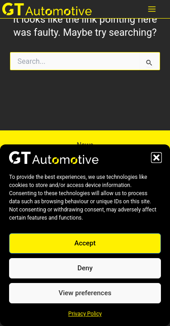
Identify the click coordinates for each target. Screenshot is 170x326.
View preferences (84, 293)
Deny (85, 268)
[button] (156, 157)
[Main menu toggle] (152, 9)
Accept (85, 243)
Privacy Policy (85, 314)
